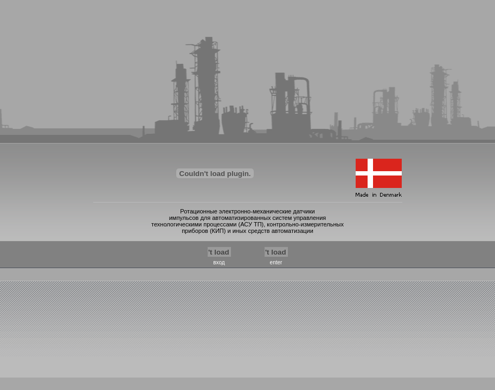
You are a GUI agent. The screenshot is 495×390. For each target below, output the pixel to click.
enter (276, 262)
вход (218, 262)
